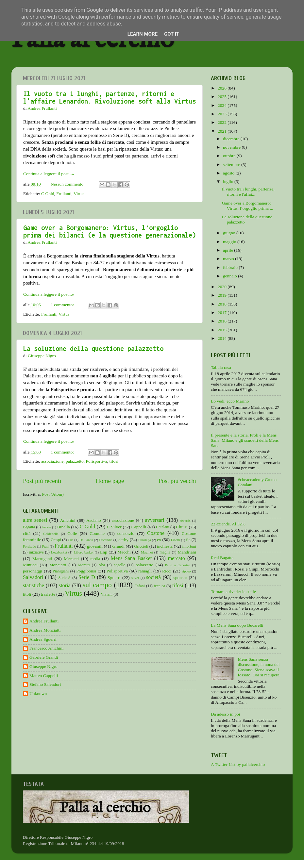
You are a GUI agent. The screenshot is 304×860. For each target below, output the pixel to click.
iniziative (36, 552)
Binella (63, 526)
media (95, 558)
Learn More (142, 34)
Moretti (84, 565)
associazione (52, 461)
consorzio (125, 533)
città (26, 533)
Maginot (147, 552)
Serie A (65, 577)
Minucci (30, 564)
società (153, 577)
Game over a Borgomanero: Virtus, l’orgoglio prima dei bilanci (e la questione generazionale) (109, 231)
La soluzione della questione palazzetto (93, 348)
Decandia (105, 540)
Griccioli (141, 546)
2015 (223, 329)
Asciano (93, 520)
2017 (223, 312)
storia (65, 585)
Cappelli (138, 526)
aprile (228, 250)
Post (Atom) (52, 494)
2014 (223, 338)
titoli (27, 594)
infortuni (189, 546)
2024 (223, 105)
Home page (110, 480)
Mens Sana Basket (131, 558)
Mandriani (187, 552)
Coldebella (51, 534)
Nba (101, 565)
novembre (232, 147)
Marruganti (42, 558)
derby (123, 539)
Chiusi (182, 526)
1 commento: (63, 304)
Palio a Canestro (177, 565)
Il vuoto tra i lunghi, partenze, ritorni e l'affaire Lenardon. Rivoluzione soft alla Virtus (109, 97)
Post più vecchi (177, 480)
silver (135, 578)
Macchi (123, 552)
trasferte (48, 594)
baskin (46, 527)
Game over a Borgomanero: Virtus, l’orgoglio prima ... (247, 206)
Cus (71, 540)
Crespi (56, 540)
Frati (45, 546)
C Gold (47, 193)
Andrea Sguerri (43, 639)
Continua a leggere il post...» (48, 173)
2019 (223, 295)
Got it (171, 34)
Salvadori (33, 577)
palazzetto (75, 461)
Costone (155, 533)
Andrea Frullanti (44, 621)
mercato (176, 558)
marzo (229, 258)
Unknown (38, 693)
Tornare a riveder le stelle (233, 591)
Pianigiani (61, 571)
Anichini (68, 520)
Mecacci (71, 558)
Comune (97, 533)
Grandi (118, 546)
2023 (223, 113)
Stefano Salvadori (45, 684)
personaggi (32, 571)
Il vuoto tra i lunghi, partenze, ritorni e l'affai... (248, 192)
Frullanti (64, 193)
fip (188, 540)
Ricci (167, 571)
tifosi (114, 461)
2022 (223, 122)
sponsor (180, 577)
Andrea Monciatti (45, 630)
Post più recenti (42, 480)
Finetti (175, 540)
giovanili (95, 546)
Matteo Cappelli (43, 675)
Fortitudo (29, 546)
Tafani (140, 586)
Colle (72, 533)
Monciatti (57, 564)
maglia (165, 552)
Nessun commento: (68, 184)
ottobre (230, 155)
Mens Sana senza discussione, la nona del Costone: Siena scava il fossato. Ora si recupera (258, 667)
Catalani (162, 527)
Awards (185, 520)
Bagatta (29, 527)
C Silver (114, 526)
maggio (230, 241)
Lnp (103, 552)
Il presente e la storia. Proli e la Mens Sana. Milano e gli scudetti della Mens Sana (245, 440)
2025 (223, 96)
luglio (228, 181)
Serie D (86, 577)
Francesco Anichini (46, 648)
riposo (186, 571)
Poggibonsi (86, 571)
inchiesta (165, 546)
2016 (223, 321)
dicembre (232, 138)
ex (159, 539)
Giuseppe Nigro (43, 666)
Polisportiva (96, 461)
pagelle (119, 565)
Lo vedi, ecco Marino (230, 401)
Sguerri (114, 577)
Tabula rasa (221, 367)
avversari (154, 520)
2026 (223, 88)
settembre (232, 164)
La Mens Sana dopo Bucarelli (237, 625)
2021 (223, 131)
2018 (223, 304)
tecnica (159, 586)
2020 (223, 286)
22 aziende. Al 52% (228, 523)
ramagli (145, 571)
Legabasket (59, 552)
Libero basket (83, 552)
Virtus (79, 193)
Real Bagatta (222, 557)
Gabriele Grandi (43, 657)
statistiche (33, 585)
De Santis (86, 540)
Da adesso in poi (225, 714)
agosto (229, 173)
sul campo (97, 585)
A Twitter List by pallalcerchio (238, 764)
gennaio (230, 275)
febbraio (231, 267)
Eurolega (144, 540)
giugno (229, 232)
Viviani (107, 594)
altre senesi (35, 520)
